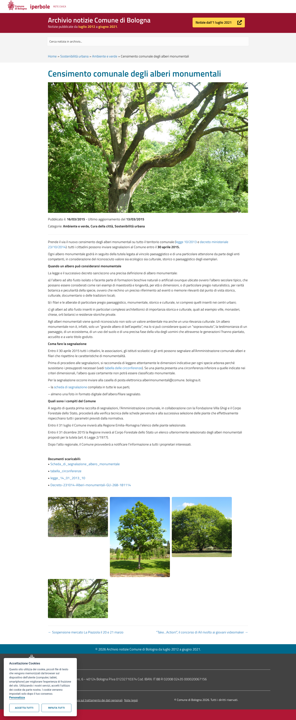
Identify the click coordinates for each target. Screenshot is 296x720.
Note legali (131, 700)
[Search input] (148, 41)
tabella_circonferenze (65, 471)
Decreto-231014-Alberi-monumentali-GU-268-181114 (90, 484)
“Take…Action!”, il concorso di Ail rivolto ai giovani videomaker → (202, 632)
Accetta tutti (24, 707)
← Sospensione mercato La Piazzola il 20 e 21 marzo (85, 632)
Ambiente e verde (104, 56)
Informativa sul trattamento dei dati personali (94, 700)
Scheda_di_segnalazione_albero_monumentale (85, 464)
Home (52, 56)
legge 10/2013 (186, 241)
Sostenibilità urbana (74, 56)
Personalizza (17, 697)
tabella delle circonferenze (123, 367)
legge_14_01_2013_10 (67, 478)
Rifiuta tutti (56, 707)
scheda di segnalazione (70, 387)
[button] (219, 22)
